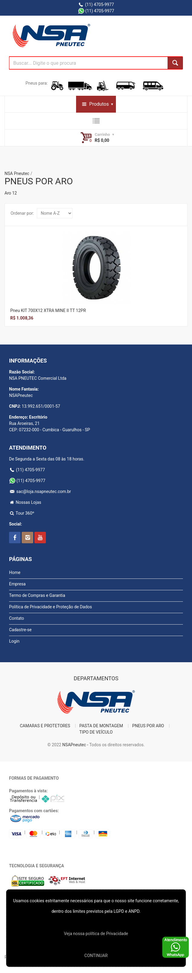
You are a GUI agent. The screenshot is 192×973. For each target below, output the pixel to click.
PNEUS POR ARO (148, 725)
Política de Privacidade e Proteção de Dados (50, 606)
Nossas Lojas (25, 502)
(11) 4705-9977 (96, 4)
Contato (16, 618)
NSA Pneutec (17, 173)
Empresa (17, 584)
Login (14, 641)
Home (15, 572)
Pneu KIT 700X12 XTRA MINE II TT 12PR (48, 310)
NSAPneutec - (75, 744)
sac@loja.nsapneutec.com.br (40, 491)
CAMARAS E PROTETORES (45, 725)
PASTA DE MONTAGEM (101, 725)
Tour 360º (21, 513)
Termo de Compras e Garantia (37, 595)
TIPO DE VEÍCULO (96, 732)
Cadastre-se (20, 629)
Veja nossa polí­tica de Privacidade (96, 933)
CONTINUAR (95, 955)
